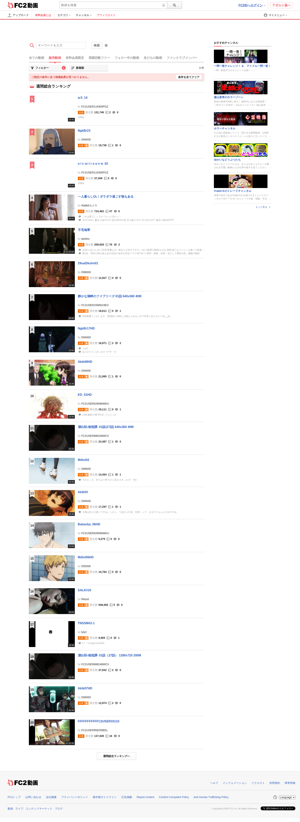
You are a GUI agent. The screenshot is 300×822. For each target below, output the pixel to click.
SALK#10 (84, 590)
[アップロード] (18, 15)
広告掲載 (126, 797)
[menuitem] (65, 15)
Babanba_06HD (89, 524)
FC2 (17, 5)
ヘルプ (214, 782)
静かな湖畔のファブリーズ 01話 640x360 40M (110, 296)
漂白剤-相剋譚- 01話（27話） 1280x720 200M (109, 655)
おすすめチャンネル (226, 42)
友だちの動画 (153, 57)
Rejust (85, 599)
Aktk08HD (85, 361)
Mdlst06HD (86, 557)
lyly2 (84, 632)
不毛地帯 (84, 230)
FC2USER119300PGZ (94, 106)
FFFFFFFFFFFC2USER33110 (98, 721)
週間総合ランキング (53, 86)
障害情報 (290, 782)
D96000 (86, 272)
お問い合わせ (33, 797)
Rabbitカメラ (89, 205)
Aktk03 (83, 492)
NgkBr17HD (86, 328)
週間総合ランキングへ (116, 756)
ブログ (59, 808)
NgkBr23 (84, 130)
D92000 (86, 566)
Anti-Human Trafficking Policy (210, 797)
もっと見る (263, 207)
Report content (145, 797)
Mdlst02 (83, 460)
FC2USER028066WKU (95, 403)
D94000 (86, 139)
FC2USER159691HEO (94, 305)
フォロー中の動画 (127, 57)
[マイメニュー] (276, 15)
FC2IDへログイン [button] (252, 5)
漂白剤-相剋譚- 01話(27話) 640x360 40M (106, 427)
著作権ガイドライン (105, 797)
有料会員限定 (75, 57)
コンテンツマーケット (39, 808)
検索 (97, 45)
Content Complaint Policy (174, 797)
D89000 (86, 468)
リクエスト (258, 782)
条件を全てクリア (189, 77)
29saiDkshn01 (88, 263)
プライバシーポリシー (74, 797)
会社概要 (51, 797)
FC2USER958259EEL (94, 730)
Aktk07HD (85, 688)
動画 (10, 808)
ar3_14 (83, 97)
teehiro (85, 238)
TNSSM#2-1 (86, 623)
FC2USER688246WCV (95, 435)
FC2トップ (14, 797)
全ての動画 (36, 57)
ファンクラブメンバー (182, 57)
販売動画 (55, 57)
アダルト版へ (281, 5)
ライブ (19, 808)
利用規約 (274, 782)
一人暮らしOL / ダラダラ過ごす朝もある (106, 196)
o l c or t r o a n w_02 (93, 163)
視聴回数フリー (99, 57)
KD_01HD (85, 394)
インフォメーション (235, 782)
